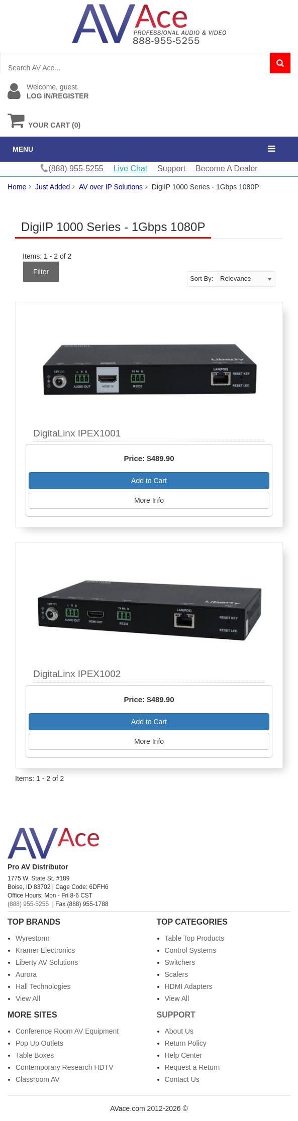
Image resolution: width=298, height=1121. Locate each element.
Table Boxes (35, 1055)
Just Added (52, 187)
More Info (149, 500)
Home (17, 187)
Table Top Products (195, 938)
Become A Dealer (226, 168)
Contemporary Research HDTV (65, 1067)
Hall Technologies (43, 986)
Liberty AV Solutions (47, 962)
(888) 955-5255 (28, 904)
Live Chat (131, 168)
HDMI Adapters (189, 986)
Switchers (180, 962)
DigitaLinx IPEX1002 (77, 673)
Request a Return (192, 1067)
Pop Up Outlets (39, 1043)
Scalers (176, 974)
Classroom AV (38, 1079)
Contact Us (182, 1079)
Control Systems (191, 950)
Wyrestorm (33, 938)
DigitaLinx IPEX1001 (77, 433)
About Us (179, 1031)
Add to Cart (149, 481)
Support (171, 168)
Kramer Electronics (45, 950)
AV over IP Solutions (111, 187)
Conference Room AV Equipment (67, 1031)
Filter (41, 272)
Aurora (26, 974)
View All (28, 998)
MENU (23, 149)
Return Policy (186, 1043)
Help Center (184, 1055)
